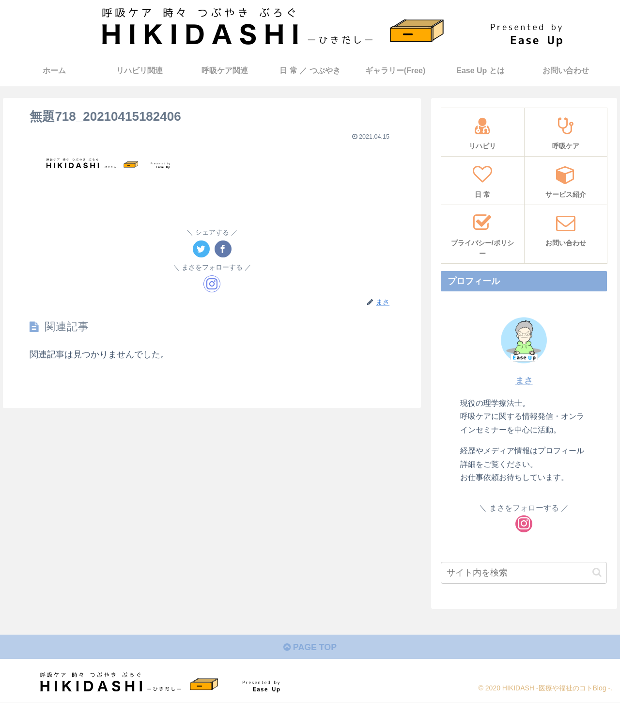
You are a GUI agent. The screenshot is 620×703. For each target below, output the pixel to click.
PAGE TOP (310, 648)
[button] (597, 572)
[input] (524, 573)
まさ (524, 380)
